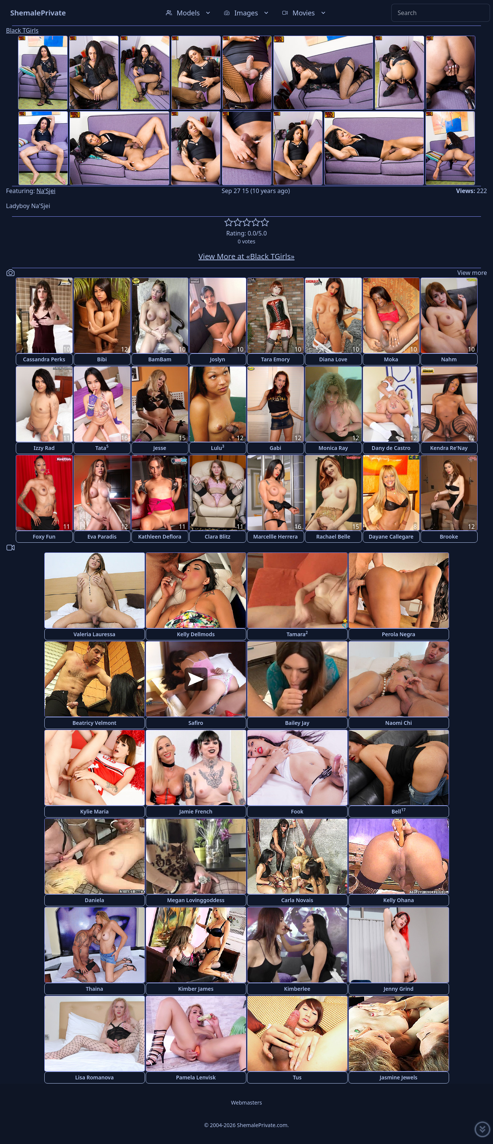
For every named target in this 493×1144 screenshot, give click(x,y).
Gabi (275, 447)
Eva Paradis (102, 536)
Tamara (297, 634)
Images (247, 12)
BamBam (160, 359)
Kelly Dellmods (196, 634)
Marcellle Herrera (275, 536)
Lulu (218, 447)
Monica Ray (333, 447)
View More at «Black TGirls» (247, 256)
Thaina (94, 988)
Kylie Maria (94, 811)
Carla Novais (297, 900)
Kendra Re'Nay (448, 447)
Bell (399, 811)
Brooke (449, 536)
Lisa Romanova (94, 1077)
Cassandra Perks (44, 359)
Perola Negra (398, 634)
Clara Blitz (217, 536)
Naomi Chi (398, 722)
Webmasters (246, 1102)
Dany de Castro (391, 447)
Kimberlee (297, 988)
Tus (297, 1077)
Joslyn (217, 359)
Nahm (449, 359)
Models (189, 12)
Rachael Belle (333, 536)
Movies (304, 12)
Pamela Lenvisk (196, 1077)
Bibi (102, 359)
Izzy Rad (44, 447)
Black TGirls (22, 30)
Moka (391, 359)
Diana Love (333, 359)
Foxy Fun (44, 536)
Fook (297, 811)
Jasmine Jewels (399, 1077)
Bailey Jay (297, 722)
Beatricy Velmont (94, 722)
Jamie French (195, 811)
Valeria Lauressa (95, 634)
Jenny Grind (399, 988)
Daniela (94, 900)
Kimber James (195, 988)
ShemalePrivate (38, 13)
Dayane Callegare (391, 536)
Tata (102, 447)
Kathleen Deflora (159, 536)
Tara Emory (275, 359)
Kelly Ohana (398, 900)
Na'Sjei (46, 191)
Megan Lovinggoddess (196, 900)
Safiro (195, 722)
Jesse (159, 447)
